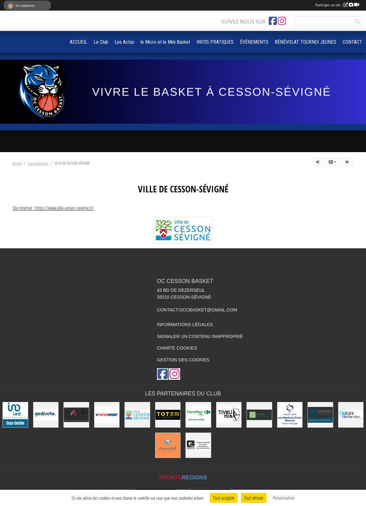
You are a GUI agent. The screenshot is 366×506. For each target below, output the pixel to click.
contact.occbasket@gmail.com (197, 309)
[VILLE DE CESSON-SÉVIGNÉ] (137, 415)
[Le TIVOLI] (229, 415)
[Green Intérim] (198, 445)
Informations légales (185, 324)
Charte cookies (177, 347)
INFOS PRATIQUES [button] (215, 42)
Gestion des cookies (183, 359)
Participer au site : (337, 5)
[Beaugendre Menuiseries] (320, 415)
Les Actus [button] (124, 42)
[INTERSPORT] (107, 415)
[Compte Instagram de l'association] (282, 21)
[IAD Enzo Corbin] (15, 415)
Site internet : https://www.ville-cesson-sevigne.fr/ (53, 208)
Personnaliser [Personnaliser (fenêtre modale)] (284, 497)
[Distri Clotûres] (259, 415)
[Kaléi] (76, 415)
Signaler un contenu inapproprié (200, 336)
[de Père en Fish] (168, 445)
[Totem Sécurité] (168, 415)
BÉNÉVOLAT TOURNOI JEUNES (305, 42)
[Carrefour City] (198, 415)
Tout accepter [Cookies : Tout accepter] (224, 497)
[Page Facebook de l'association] (273, 21)
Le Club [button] (101, 42)
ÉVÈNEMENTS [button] (254, 42)
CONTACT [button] (352, 42)
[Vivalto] (290, 415)
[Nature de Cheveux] (351, 415)
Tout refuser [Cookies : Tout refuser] (253, 497)
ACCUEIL (78, 42)
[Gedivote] (46, 415)
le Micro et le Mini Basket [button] (165, 42)
